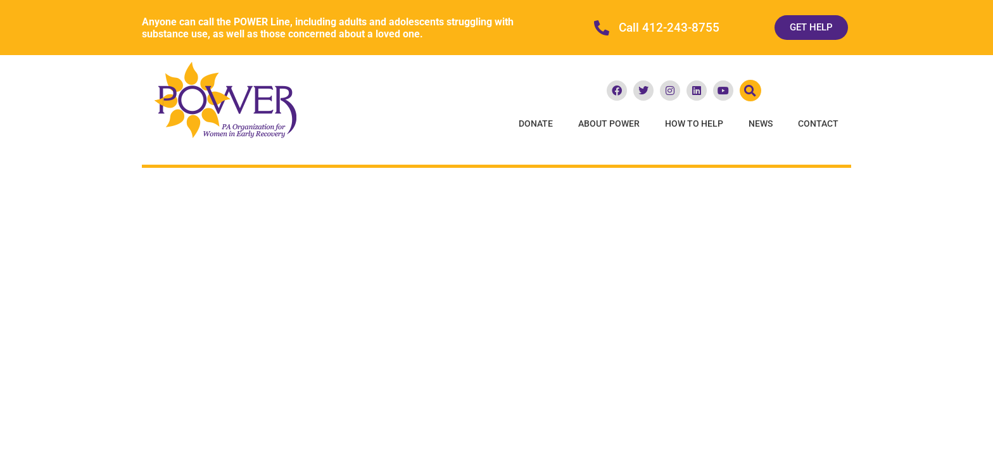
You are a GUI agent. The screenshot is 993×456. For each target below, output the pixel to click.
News (761, 123)
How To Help (694, 123)
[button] (750, 90)
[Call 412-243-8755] (601, 27)
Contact (818, 123)
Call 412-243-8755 (669, 28)
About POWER (609, 123)
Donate (536, 123)
